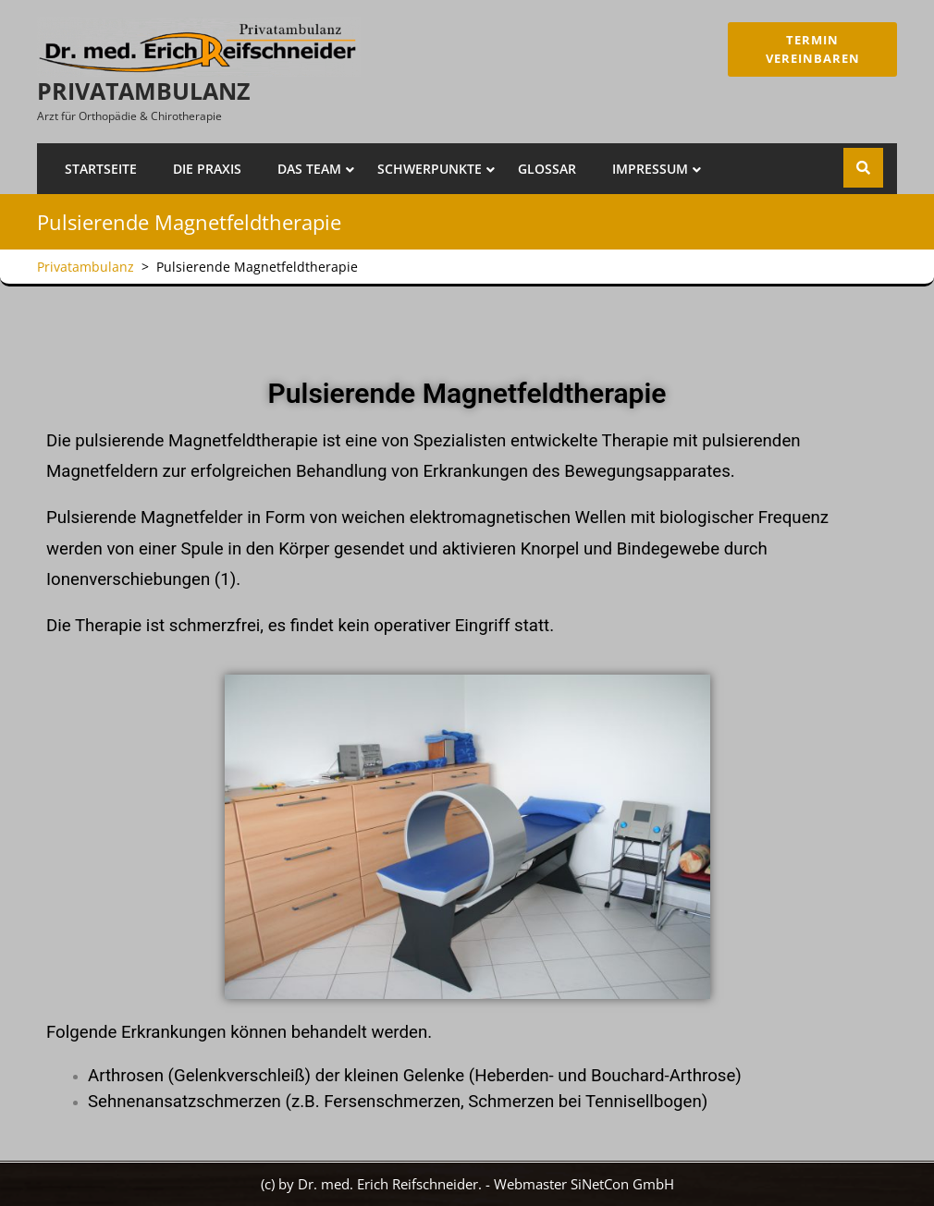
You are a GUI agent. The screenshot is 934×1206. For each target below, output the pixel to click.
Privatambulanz (143, 90)
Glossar (547, 168)
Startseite (101, 168)
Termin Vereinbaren (812, 49)
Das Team (309, 168)
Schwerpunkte (429, 168)
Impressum (650, 168)
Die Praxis (207, 168)
